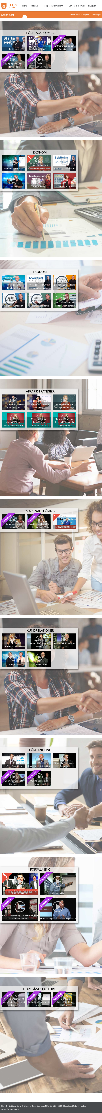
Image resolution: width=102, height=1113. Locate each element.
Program (86, 15)
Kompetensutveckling (54, 5)
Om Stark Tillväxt (76, 5)
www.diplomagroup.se (10, 1109)
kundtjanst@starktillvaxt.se (75, 1106)
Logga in (92, 5)
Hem (24, 5)
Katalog (35, 5)
